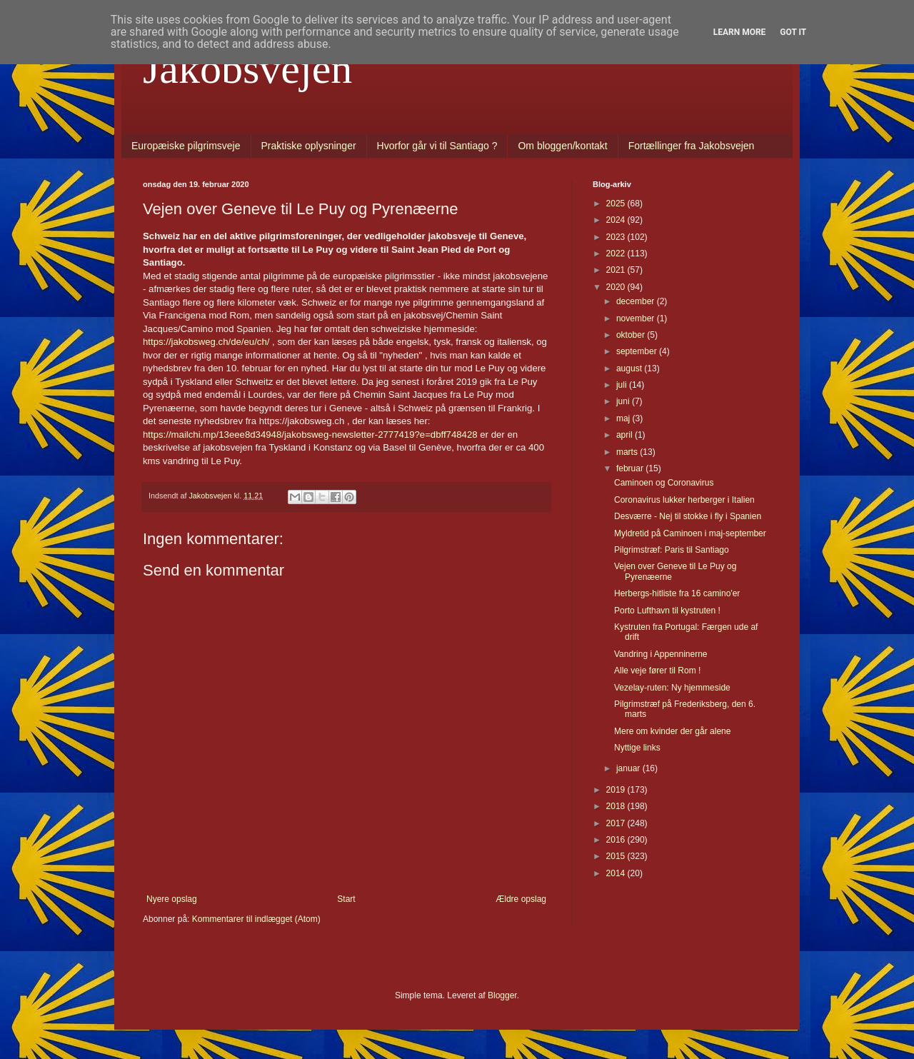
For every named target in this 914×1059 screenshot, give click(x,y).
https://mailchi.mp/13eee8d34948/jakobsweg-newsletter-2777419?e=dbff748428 (310, 434)
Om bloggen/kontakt (562, 145)
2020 (617, 287)
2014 (617, 873)
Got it (793, 32)
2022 (617, 254)
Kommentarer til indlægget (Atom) (256, 919)
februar (631, 468)
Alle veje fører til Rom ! (657, 671)
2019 (617, 790)
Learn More (739, 32)
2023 (617, 237)
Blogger (502, 995)
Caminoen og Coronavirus (663, 483)
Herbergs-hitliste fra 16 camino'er (677, 593)
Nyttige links (637, 748)
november (636, 318)
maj (624, 418)
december (636, 301)
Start (346, 899)
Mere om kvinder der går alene (672, 731)
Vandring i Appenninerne (661, 654)
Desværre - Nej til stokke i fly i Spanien (687, 516)
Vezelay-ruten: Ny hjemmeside (672, 688)
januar (629, 768)
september (637, 351)
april (625, 435)
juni (624, 401)
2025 (617, 204)
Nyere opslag (171, 899)
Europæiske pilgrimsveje (186, 145)
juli (622, 385)
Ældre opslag (521, 899)
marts (628, 452)
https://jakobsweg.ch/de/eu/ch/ (206, 341)
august (630, 368)
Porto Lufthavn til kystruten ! (667, 611)
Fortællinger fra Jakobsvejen (691, 145)
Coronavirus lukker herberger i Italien (684, 500)
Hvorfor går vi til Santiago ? (437, 145)
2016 (617, 840)
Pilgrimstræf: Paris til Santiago (671, 550)
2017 (617, 823)
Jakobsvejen (247, 68)
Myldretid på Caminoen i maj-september (690, 533)
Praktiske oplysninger (308, 145)
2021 (617, 270)
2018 (617, 806)
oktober (631, 335)
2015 (617, 856)
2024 (617, 220)
